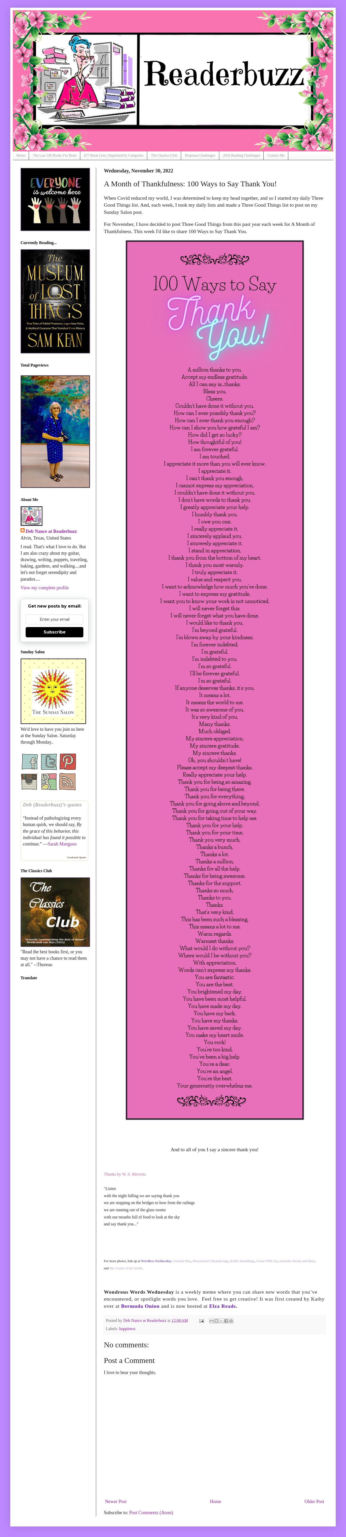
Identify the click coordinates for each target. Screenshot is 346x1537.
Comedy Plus (182, 1261)
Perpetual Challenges (200, 155)
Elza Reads (222, 1306)
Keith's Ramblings (242, 1261)
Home (20, 155)
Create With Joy (267, 1261)
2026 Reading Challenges (241, 155)
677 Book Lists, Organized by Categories (114, 155)
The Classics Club (164, 155)
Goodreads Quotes (76, 857)
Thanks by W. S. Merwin (124, 1174)
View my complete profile (45, 587)
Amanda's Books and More (297, 1261)
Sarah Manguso (62, 844)
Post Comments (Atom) (151, 1512)
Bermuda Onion (140, 1306)
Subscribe (55, 632)
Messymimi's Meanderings (210, 1261)
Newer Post (116, 1501)
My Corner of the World (126, 1268)
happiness (127, 1329)
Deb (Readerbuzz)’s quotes (52, 805)
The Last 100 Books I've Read (54, 155)
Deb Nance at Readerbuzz (51, 531)
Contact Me (276, 155)
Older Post (314, 1501)
